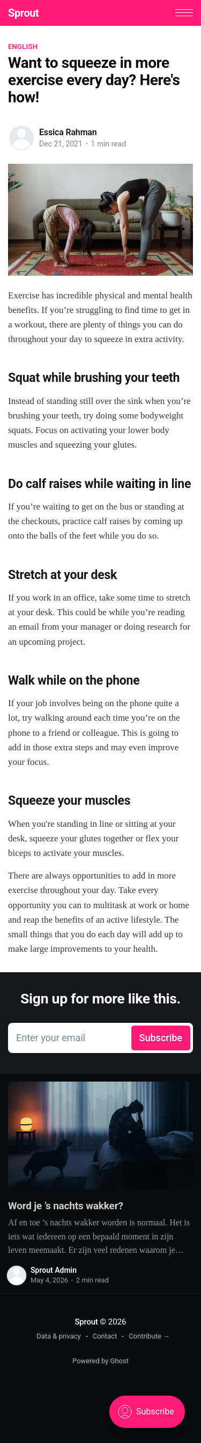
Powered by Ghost (100, 1361)
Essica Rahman (68, 132)
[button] (184, 13)
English (23, 47)
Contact (105, 1336)
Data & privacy (58, 1336)
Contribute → (149, 1336)
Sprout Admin (54, 1270)
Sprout (23, 12)
